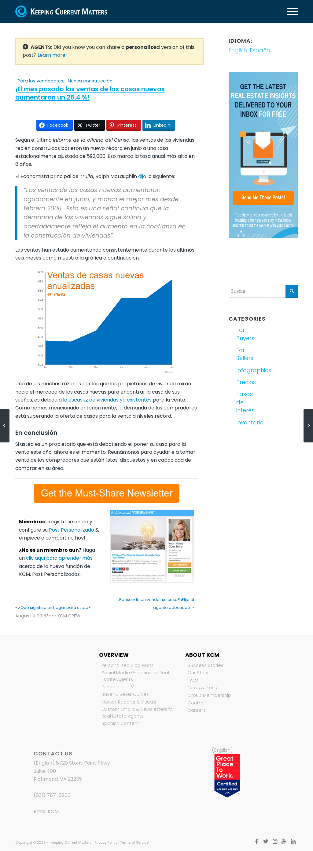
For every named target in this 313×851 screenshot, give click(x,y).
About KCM (202, 655)
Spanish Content (120, 723)
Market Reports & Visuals (128, 702)
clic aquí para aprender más (59, 558)
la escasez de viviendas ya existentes (107, 399)
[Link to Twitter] (265, 841)
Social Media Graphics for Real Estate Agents (135, 676)
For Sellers (244, 354)
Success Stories (205, 665)
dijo (142, 176)
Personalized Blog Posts (127, 665)
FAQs (193, 680)
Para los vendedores (40, 81)
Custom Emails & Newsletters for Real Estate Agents (137, 712)
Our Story (198, 673)
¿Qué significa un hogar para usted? (54, 607)
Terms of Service (134, 842)
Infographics (248, 370)
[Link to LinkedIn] (293, 841)
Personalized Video (122, 687)
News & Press (202, 688)
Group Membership (209, 695)
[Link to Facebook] (256, 841)
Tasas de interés (245, 402)
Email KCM (46, 811)
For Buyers (245, 334)
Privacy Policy (105, 842)
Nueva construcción (90, 81)
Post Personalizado (71, 530)
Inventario (248, 422)
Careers (197, 710)
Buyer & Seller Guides (125, 694)
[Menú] (290, 11)
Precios (246, 382)
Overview (114, 655)
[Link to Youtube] (284, 841)
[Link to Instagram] (274, 841)
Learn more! (52, 55)
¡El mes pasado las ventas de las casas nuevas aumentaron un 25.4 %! (90, 93)
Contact (197, 703)
